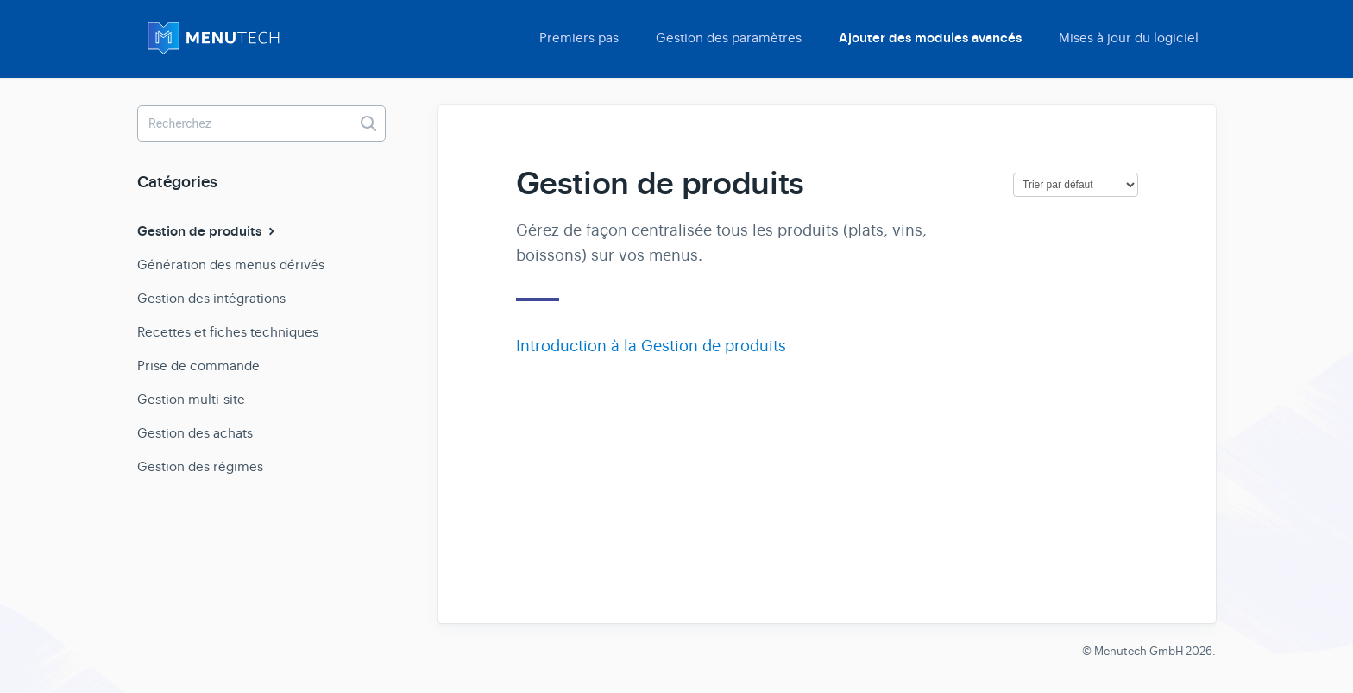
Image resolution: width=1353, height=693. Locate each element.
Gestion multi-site (191, 399)
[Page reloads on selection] (1075, 185)
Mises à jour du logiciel (1129, 37)
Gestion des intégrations (211, 298)
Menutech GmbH (1138, 651)
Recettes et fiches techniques (227, 332)
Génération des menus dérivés (230, 264)
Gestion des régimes (200, 466)
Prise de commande (198, 365)
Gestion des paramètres (729, 37)
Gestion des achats (195, 433)
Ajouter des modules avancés (930, 38)
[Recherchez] (261, 123)
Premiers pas (579, 37)
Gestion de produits (208, 231)
